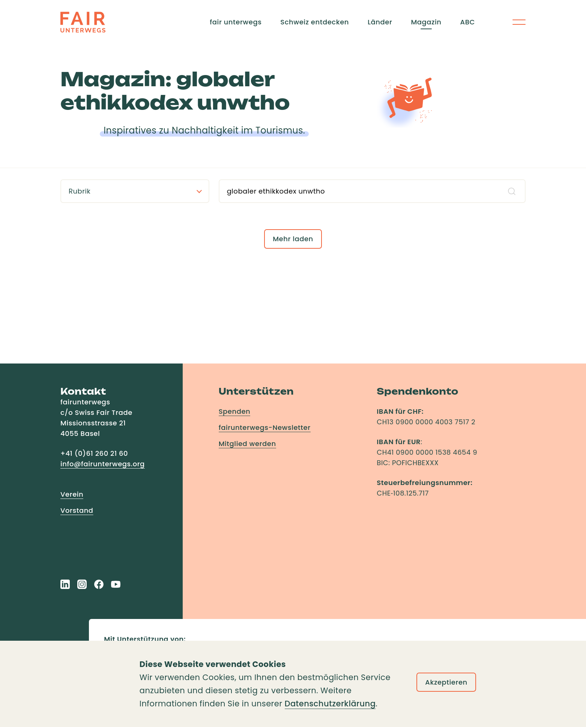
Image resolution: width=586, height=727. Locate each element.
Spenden (235, 411)
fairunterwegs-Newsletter (265, 427)
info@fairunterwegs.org (102, 464)
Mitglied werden (247, 443)
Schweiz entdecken (314, 22)
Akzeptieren (446, 682)
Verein (71, 494)
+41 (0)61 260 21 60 (94, 453)
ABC (467, 22)
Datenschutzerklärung (330, 703)
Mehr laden (293, 238)
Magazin (426, 22)
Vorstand (76, 510)
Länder (380, 22)
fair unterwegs (235, 22)
